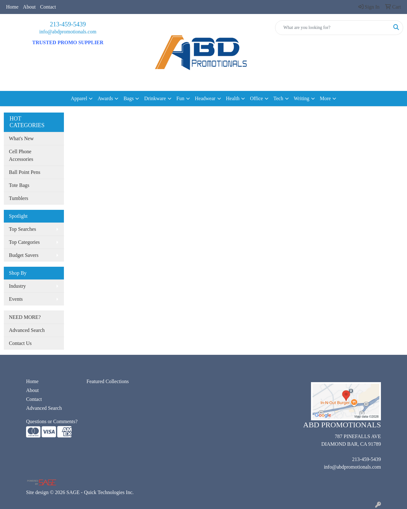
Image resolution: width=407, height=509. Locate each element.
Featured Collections (107, 381)
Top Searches (22, 229)
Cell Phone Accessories (21, 155)
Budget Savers (23, 255)
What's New (21, 138)
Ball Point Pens (24, 172)
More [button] (325, 98)
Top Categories (24, 242)
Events (16, 299)
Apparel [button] (79, 98)
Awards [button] (105, 98)
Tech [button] (278, 98)
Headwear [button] (205, 98)
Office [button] (256, 98)
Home (12, 7)
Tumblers (18, 198)
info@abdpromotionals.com (68, 31)
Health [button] (233, 98)
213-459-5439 (68, 24)
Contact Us (20, 343)
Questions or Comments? (52, 421)
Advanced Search (27, 330)
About (29, 7)
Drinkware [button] (155, 98)
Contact (48, 7)
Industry (17, 286)
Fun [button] (180, 98)
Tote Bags (19, 185)
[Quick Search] (332, 27)
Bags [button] (128, 98)
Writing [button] (301, 98)
